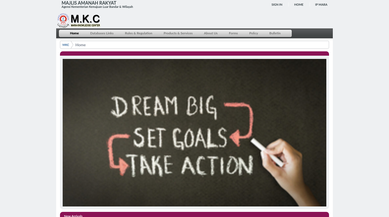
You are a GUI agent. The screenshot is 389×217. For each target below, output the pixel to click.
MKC (65, 44)
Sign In (276, 4)
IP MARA (321, 4)
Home (298, 4)
